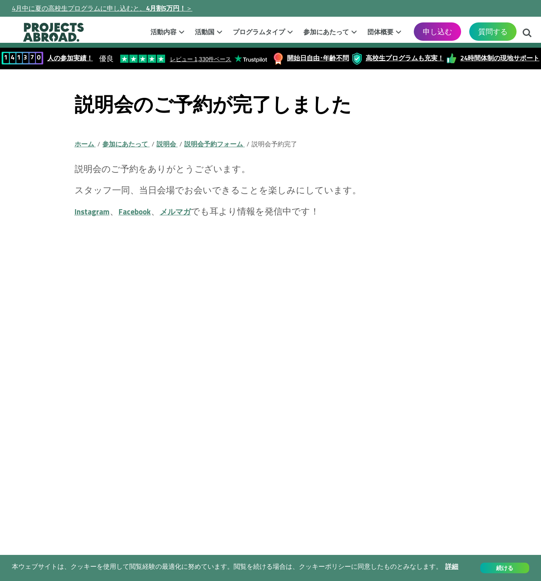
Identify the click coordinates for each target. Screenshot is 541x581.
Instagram (95, 211)
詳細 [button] (451, 566)
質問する (493, 31)
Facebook (143, 211)
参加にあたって (326, 32)
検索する (527, 34)
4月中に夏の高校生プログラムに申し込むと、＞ (102, 8)
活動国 (204, 32)
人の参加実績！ (70, 57)
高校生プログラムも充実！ (405, 57)
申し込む (437, 31)
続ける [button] (504, 568)
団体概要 (380, 32)
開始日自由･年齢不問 (318, 57)
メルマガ (190, 211)
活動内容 (163, 32)
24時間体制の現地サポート (499, 57)
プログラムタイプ (259, 32)
